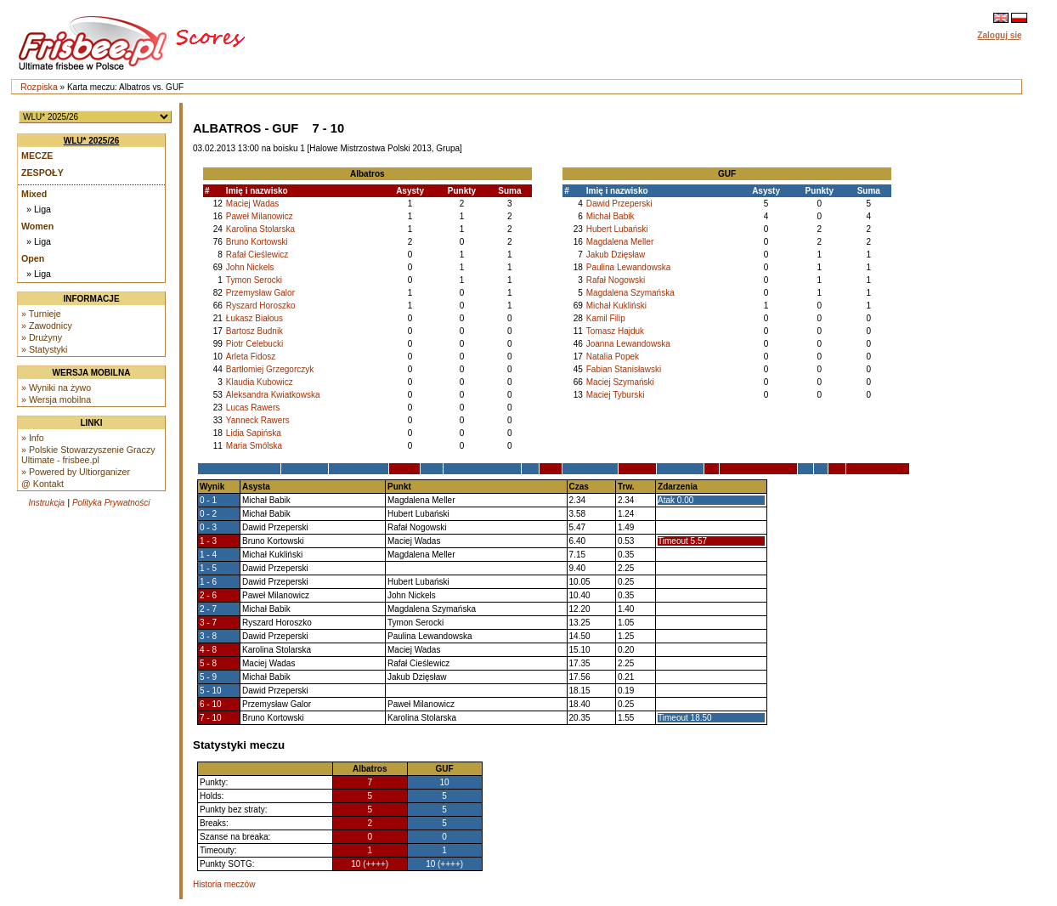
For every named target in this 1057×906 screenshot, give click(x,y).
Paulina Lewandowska (628, 267)
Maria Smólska (254, 445)
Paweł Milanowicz (259, 216)
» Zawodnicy (46, 325)
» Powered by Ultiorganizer (75, 472)
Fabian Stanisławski (623, 369)
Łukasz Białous (254, 318)
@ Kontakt (42, 483)
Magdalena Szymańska (630, 292)
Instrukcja (46, 502)
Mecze (37, 155)
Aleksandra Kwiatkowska (273, 394)
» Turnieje (41, 314)
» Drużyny (41, 337)
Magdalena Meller (620, 241)
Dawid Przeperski (619, 203)
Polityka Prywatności (111, 502)
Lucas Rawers (253, 407)
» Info (32, 438)
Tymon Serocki (254, 280)
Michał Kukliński (616, 305)
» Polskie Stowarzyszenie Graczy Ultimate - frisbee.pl (88, 455)
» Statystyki (44, 349)
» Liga (38, 209)
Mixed (34, 194)
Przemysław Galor (260, 292)
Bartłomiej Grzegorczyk (270, 369)
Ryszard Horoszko (261, 305)
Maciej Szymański (620, 382)
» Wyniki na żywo (56, 387)
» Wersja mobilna (56, 399)
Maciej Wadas (252, 203)
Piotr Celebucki (254, 343)
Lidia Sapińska (253, 433)
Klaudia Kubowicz (259, 382)
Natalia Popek (612, 356)
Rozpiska (39, 87)
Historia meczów (224, 884)
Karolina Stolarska (260, 229)
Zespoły (42, 172)
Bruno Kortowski (257, 241)
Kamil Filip (605, 318)
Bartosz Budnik (254, 331)
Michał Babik (610, 216)
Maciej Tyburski (615, 394)
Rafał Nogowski (615, 280)
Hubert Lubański (617, 229)
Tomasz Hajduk (615, 331)
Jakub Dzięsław (615, 254)
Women (37, 226)
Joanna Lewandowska (628, 343)
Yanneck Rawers (258, 420)
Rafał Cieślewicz (257, 254)
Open (32, 258)
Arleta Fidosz (250, 356)
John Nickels (250, 267)
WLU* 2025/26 (92, 140)
